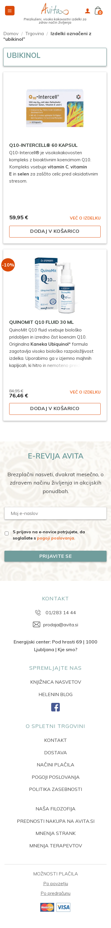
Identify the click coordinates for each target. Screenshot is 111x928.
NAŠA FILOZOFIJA (55, 809)
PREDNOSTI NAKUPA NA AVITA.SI (55, 821)
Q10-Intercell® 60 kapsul (43, 145)
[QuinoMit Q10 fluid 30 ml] (55, 285)
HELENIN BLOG (55, 694)
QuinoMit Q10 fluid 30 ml (41, 322)
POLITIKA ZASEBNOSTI (55, 789)
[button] (10, 10)
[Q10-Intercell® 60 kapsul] (55, 108)
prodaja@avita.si (60, 625)
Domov (11, 33)
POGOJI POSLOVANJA (56, 777)
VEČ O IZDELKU (85, 217)
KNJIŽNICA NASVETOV (55, 682)
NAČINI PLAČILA (55, 765)
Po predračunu (55, 893)
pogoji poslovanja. (56, 538)
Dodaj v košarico (55, 231)
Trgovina (34, 33)
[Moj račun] (88, 10)
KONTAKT (55, 740)
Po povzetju (55, 883)
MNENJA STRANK (55, 833)
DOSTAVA (55, 752)
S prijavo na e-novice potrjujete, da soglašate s (49, 535)
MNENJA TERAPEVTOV (55, 846)
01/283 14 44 (61, 612)
